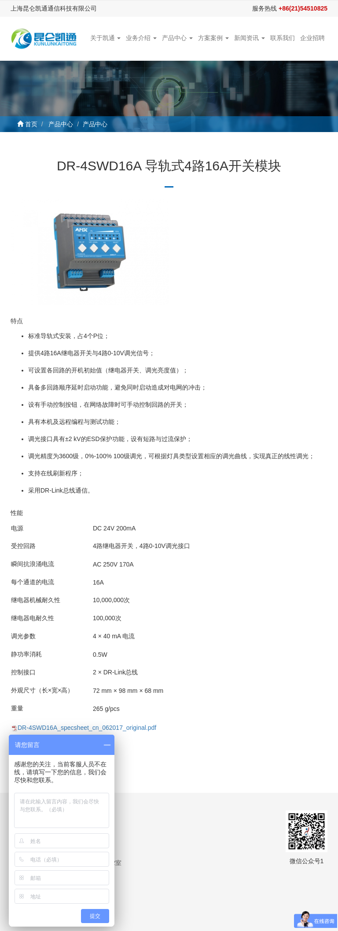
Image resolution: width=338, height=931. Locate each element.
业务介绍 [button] (141, 37)
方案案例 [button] (213, 37)
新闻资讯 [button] (249, 37)
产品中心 (60, 124)
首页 (31, 124)
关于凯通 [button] (105, 37)
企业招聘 (312, 37)
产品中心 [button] (177, 37)
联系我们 (282, 37)
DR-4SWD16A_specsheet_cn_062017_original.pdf (87, 727)
